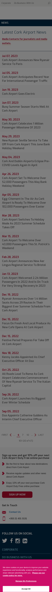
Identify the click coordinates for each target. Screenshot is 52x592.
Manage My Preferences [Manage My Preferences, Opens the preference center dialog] (26, 585)
